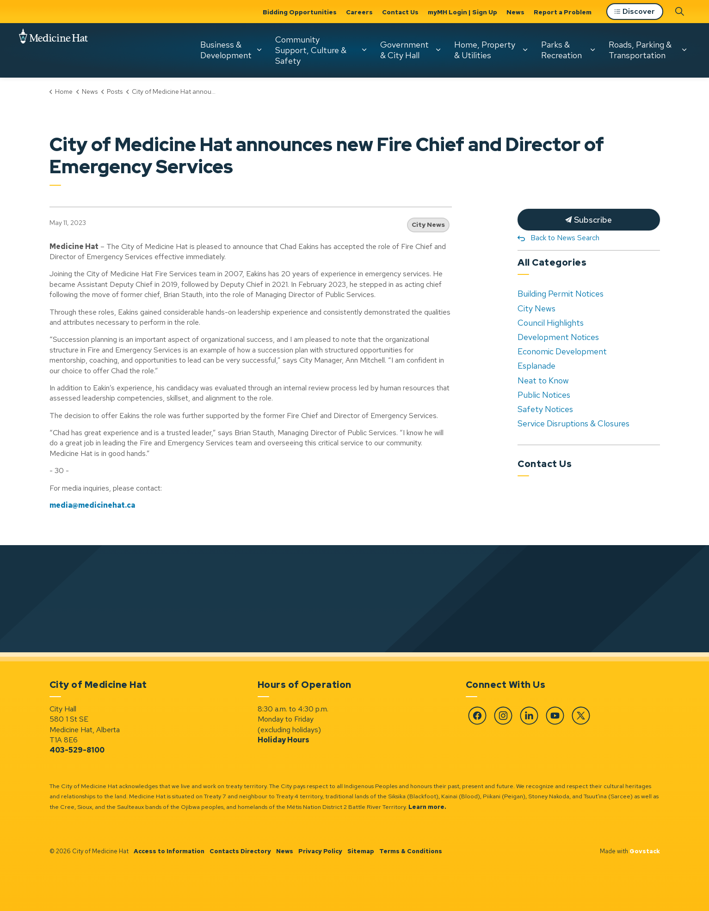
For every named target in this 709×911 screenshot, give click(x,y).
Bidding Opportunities (300, 12)
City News (428, 224)
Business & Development (226, 50)
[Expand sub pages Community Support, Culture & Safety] (364, 50)
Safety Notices (545, 409)
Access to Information (169, 851)
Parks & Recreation (561, 50)
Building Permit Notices (561, 293)
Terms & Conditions (410, 851)
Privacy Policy (320, 851)
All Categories (552, 262)
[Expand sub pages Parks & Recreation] (592, 50)
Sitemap (360, 851)
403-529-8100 (77, 750)
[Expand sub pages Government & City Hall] (438, 50)
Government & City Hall (404, 50)
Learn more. (427, 807)
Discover (634, 11)
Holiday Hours (283, 740)
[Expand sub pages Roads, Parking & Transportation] (684, 50)
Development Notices (558, 337)
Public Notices (544, 394)
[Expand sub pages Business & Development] (259, 50)
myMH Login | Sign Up (462, 12)
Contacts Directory (240, 851)
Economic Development (562, 351)
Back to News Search (564, 238)
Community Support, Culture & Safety (310, 50)
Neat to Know (543, 380)
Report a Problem (563, 12)
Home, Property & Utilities (484, 50)
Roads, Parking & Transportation (640, 50)
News (515, 12)
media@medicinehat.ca (92, 505)
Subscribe (588, 220)
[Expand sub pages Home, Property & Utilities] (525, 50)
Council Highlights (551, 322)
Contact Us (400, 12)
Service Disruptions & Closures (573, 423)
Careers (359, 12)
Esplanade (536, 365)
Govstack (644, 851)
